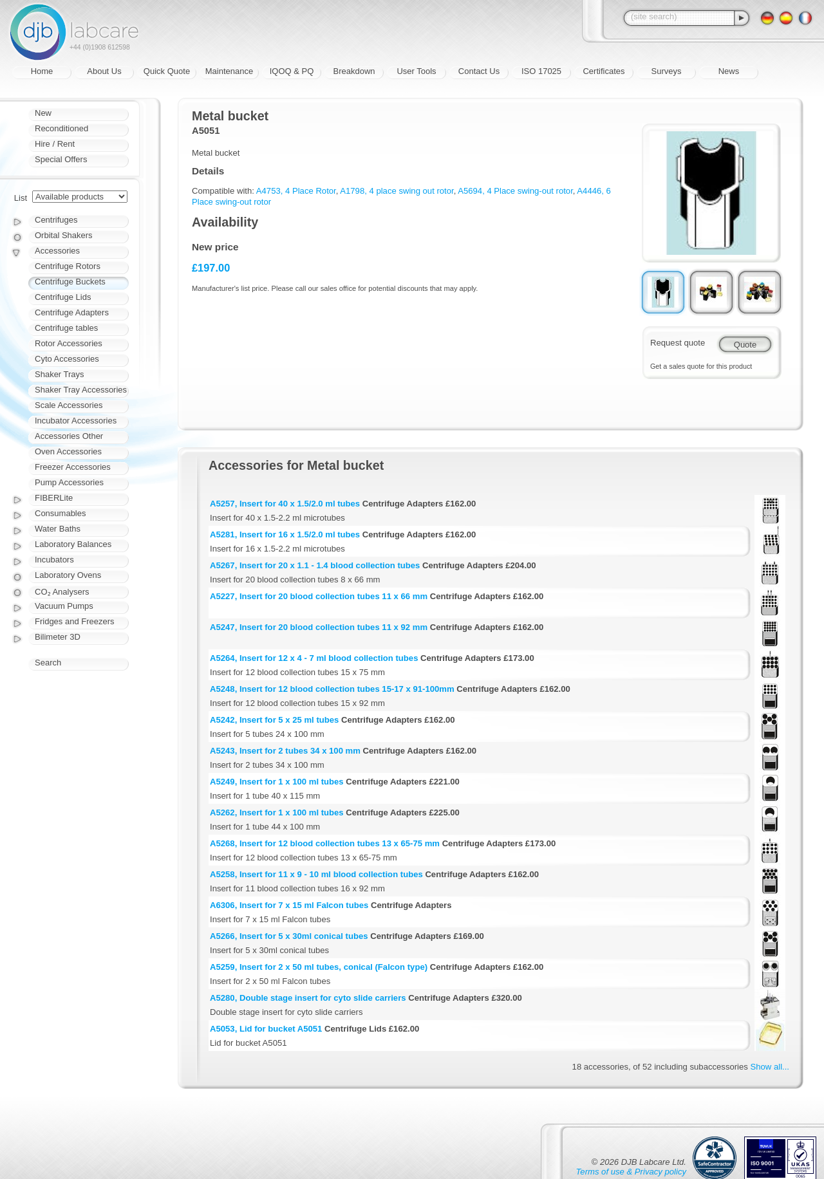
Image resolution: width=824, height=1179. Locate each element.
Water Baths (57, 529)
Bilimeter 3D (57, 637)
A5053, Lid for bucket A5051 (266, 1029)
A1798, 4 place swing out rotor (396, 191)
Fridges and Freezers (75, 621)
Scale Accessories (69, 405)
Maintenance (229, 71)
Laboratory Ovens (68, 575)
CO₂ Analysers (62, 592)
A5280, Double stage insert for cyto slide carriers (308, 998)
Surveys (666, 71)
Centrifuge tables (66, 328)
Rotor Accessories (68, 343)
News (729, 71)
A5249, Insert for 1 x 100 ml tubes (277, 781)
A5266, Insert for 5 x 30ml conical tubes (289, 936)
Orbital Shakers (64, 235)
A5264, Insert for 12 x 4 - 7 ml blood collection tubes (314, 658)
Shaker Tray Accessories (81, 390)
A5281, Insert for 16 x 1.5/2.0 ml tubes (285, 534)
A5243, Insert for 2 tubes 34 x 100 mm (285, 751)
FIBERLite (54, 498)
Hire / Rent (55, 144)
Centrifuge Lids (63, 297)
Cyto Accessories (67, 359)
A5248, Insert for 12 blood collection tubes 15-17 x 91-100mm (332, 689)
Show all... (770, 1067)
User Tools (416, 71)
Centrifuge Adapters (72, 312)
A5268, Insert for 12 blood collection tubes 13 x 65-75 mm (325, 843)
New (43, 113)
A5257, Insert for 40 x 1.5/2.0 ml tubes (285, 503)
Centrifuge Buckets (70, 281)
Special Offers (61, 159)
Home (42, 71)
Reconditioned (61, 128)
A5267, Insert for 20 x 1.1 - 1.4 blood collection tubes (315, 565)
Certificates (603, 71)
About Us (104, 71)
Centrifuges (56, 220)
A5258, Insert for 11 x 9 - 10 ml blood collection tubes (316, 874)
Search (48, 662)
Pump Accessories (69, 482)
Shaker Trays (59, 374)
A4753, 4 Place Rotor (296, 191)
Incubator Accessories (76, 420)
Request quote (677, 343)
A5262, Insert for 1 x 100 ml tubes (277, 812)
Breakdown (354, 71)
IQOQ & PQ (292, 71)
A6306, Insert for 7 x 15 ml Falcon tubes (289, 905)
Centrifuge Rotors (67, 266)
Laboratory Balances (73, 544)
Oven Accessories (68, 451)
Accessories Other (69, 436)
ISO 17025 (541, 71)
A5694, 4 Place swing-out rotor (515, 191)
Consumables (60, 513)
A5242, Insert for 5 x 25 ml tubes (274, 720)
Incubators (54, 559)
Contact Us (479, 71)
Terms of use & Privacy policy (631, 1171)
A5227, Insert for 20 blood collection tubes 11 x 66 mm (318, 596)
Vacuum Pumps (64, 606)
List (20, 198)
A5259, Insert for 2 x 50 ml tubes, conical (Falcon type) (318, 967)
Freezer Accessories (73, 467)
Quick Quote (167, 71)
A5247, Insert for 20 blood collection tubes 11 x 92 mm (318, 627)
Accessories (57, 250)
